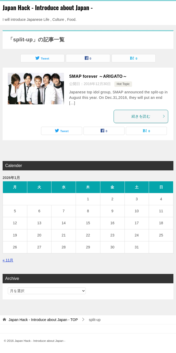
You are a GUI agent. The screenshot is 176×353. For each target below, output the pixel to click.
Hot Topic (123, 84)
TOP (43, 320)
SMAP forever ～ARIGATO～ (98, 76)
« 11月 (8, 260)
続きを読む (148, 116)
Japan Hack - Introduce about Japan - (48, 7)
